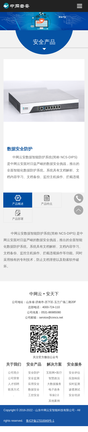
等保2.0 (54, 395)
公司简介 (13, 372)
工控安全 (33, 395)
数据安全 (33, 389)
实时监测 (74, 384)
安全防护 (33, 372)
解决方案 (54, 364)
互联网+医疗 (54, 372)
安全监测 (33, 378)
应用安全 (33, 384)
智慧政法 (54, 378)
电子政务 (54, 389)
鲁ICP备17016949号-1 (40, 420)
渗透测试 (74, 389)
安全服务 (74, 364)
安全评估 (74, 372)
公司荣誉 (13, 378)
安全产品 (33, 364)
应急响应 (74, 378)
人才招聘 (13, 384)
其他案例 (54, 400)
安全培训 (74, 395)
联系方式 (13, 389)
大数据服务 (54, 384)
